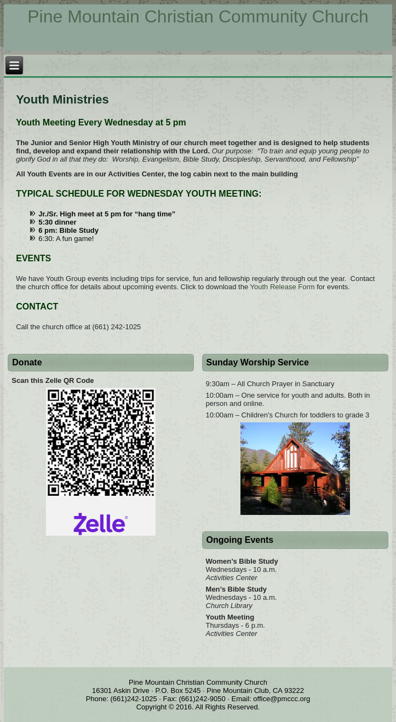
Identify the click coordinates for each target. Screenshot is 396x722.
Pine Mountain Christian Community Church (197, 16)
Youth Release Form (282, 287)
